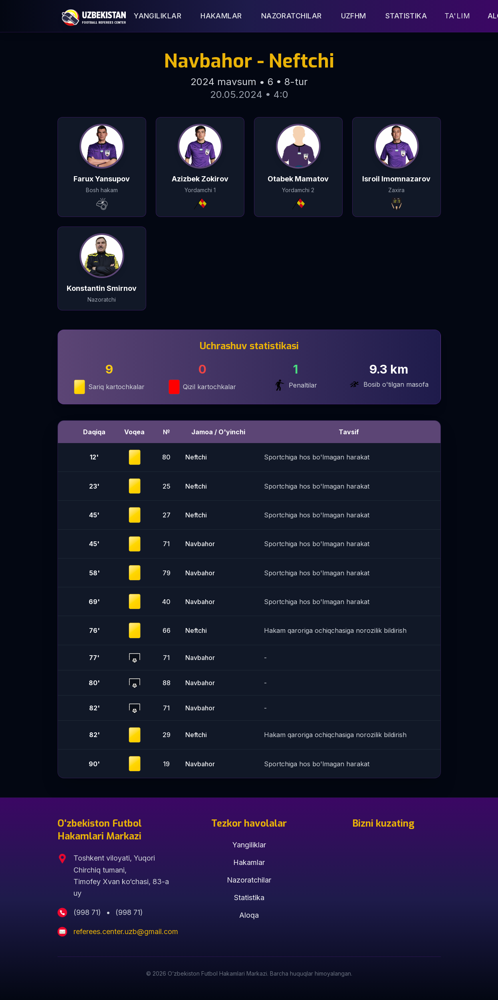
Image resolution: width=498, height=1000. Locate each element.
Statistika (406, 16)
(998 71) (88, 912)
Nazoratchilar (291, 16)
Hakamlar (221, 16)
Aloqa (249, 915)
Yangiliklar (157, 16)
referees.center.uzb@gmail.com (125, 931)
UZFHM (353, 16)
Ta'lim (457, 16)
